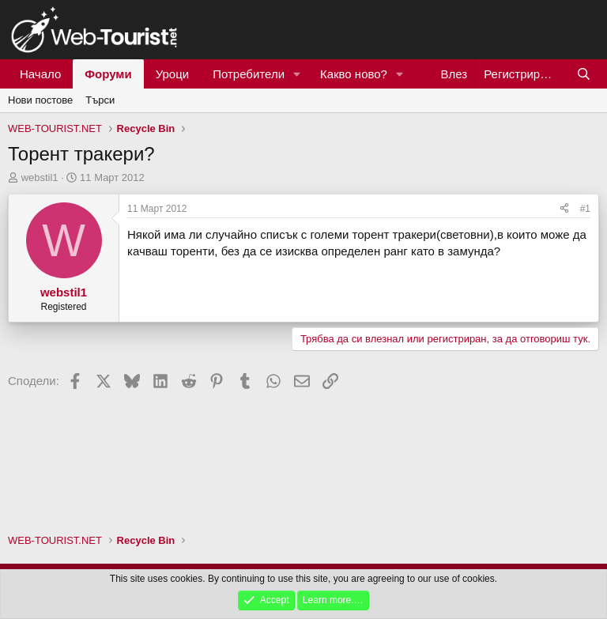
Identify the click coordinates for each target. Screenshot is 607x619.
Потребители (249, 74)
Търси (100, 100)
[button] (297, 74)
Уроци (173, 74)
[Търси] (583, 74)
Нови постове (40, 100)
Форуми (108, 74)
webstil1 (39, 177)
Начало (40, 74)
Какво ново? (353, 74)
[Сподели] (564, 209)
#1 (585, 208)
